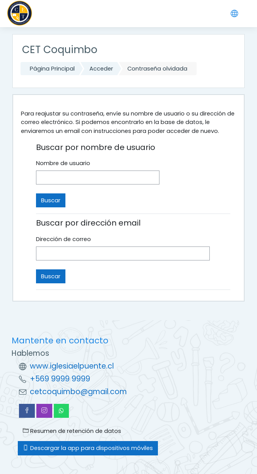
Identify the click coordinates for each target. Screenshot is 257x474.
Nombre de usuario (63, 163)
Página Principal (52, 68)
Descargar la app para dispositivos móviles (88, 448)
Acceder (101, 68)
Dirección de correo (63, 239)
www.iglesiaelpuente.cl (72, 366)
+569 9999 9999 (60, 379)
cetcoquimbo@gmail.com (78, 391)
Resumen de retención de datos (72, 431)
